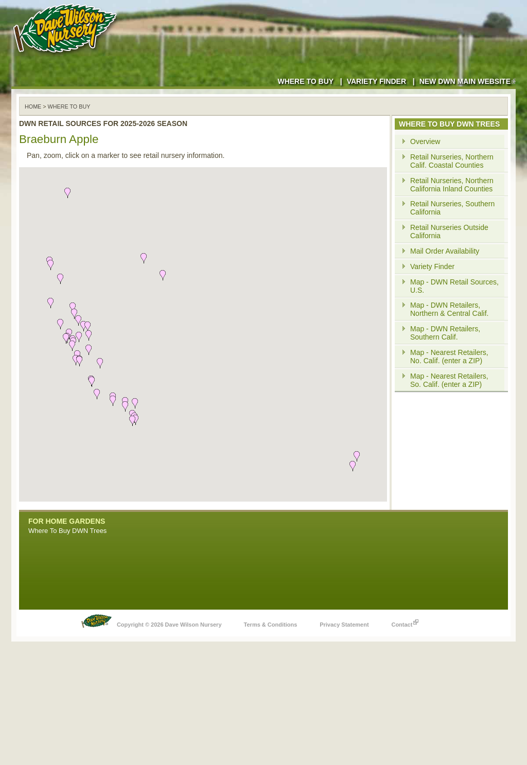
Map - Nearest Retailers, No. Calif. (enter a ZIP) (449, 356)
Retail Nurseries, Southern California (452, 208)
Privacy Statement (344, 624)
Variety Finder (376, 81)
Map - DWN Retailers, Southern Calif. (445, 333)
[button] (113, 401)
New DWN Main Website (467, 81)
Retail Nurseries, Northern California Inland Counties (452, 184)
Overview (425, 141)
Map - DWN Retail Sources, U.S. (454, 286)
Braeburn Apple (58, 139)
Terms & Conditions (270, 624)
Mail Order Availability (444, 251)
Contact (404, 622)
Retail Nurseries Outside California (449, 231)
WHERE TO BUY (69, 106)
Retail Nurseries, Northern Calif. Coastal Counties (452, 161)
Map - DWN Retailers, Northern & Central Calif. (449, 309)
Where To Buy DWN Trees (67, 531)
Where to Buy (305, 81)
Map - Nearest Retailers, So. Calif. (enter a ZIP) (449, 380)
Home (33, 106)
